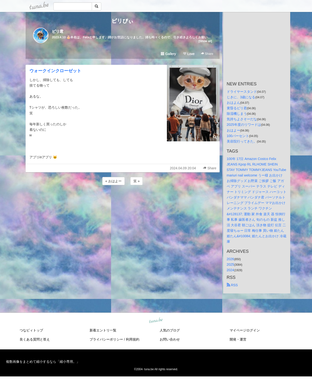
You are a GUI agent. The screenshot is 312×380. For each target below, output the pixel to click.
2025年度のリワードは (244, 125)
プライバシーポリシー (106, 339)
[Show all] (205, 41)
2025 (230, 264)
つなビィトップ (31, 330)
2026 (230, 259)
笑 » (136, 181)
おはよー (233, 130)
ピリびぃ (123, 21)
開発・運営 (238, 339)
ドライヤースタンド (242, 92)
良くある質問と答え (35, 339)
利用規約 (132, 339)
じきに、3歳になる (241, 97)
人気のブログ (170, 330)
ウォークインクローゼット (55, 70)
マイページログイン (245, 330)
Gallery (168, 54)
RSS (232, 285)
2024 (230, 270)
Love (188, 54)
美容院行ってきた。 (242, 141)
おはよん (233, 103)
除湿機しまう (237, 114)
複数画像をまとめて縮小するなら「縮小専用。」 (43, 361)
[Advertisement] (123, 199)
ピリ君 (57, 31)
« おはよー (113, 181)
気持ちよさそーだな (242, 119)
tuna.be (155, 320)
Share (207, 53)
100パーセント (238, 136)
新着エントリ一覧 (103, 330)
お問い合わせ (170, 339)
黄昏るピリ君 (237, 108)
